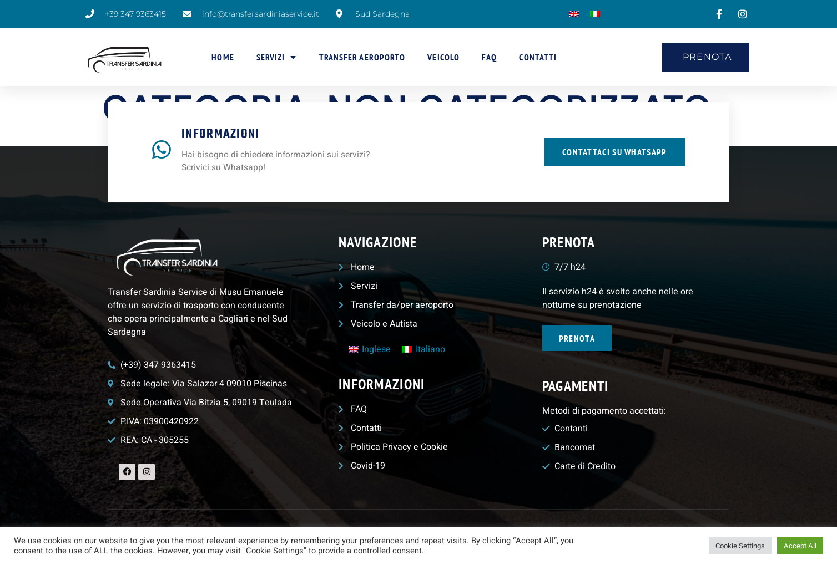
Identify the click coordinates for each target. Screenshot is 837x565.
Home (222, 57)
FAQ (489, 57)
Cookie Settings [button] (740, 546)
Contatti (538, 57)
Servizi (276, 57)
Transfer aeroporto (362, 57)
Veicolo (443, 57)
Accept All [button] (800, 546)
